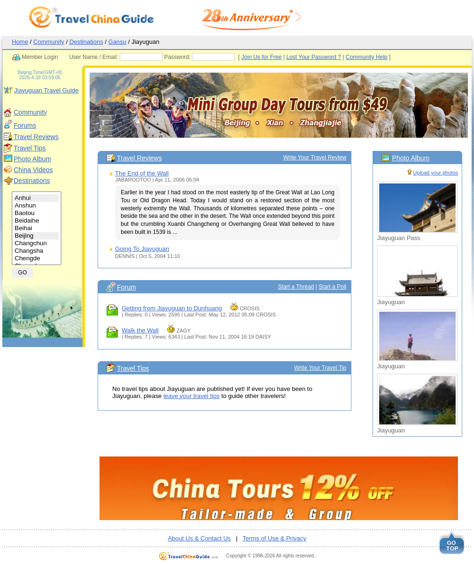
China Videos (33, 170)
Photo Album (32, 159)
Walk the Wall (140, 330)
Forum (126, 287)
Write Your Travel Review (314, 157)
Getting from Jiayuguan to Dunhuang (172, 308)
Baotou (36, 213)
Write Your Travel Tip (320, 368)
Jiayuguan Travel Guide (46, 90)
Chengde (36, 258)
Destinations (86, 41)
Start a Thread (296, 286)
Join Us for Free (279, 57)
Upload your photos (435, 172)
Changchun (36, 243)
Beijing (36, 236)
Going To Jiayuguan (142, 248)
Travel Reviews (36, 137)
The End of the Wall (142, 173)
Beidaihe (36, 220)
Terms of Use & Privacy (274, 538)
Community (49, 41)
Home (20, 41)
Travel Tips (30, 148)
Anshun (36, 205)
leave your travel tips (191, 395)
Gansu (117, 41)
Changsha (36, 251)
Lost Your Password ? (331, 57)
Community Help (385, 57)
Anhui (36, 198)
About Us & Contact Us (199, 538)
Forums (25, 125)
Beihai (36, 228)
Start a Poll (333, 286)
